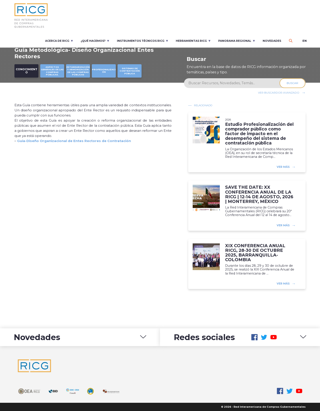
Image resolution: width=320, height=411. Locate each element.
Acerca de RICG (57, 40)
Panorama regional (234, 40)
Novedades (272, 40)
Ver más (283, 166)
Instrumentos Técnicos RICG (140, 40)
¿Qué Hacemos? (93, 40)
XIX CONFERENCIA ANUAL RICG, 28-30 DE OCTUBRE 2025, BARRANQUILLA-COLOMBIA (255, 252)
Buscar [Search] (292, 83)
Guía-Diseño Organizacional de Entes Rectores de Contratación (74, 141)
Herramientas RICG (191, 40)
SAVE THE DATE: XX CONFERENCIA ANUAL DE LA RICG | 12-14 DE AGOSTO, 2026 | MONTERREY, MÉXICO (259, 194)
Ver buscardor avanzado (278, 92)
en (304, 40)
